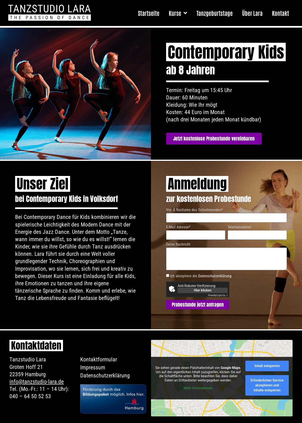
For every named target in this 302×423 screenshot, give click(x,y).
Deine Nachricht (178, 245)
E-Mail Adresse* (178, 227)
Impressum (92, 367)
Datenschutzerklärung (214, 276)
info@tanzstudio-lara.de (36, 381)
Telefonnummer (240, 227)
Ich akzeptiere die (200, 276)
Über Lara (252, 13)
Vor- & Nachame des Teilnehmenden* (194, 210)
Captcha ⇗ (218, 295)
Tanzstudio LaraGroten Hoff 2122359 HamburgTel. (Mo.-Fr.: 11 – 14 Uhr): (39, 374)
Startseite (148, 13)
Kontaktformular (98, 359)
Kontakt (280, 13)
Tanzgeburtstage (215, 13)
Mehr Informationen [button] (198, 388)
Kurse (178, 13)
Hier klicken (202, 290)
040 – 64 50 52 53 (30, 396)
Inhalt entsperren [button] (267, 366)
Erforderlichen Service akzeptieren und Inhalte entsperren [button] (267, 385)
